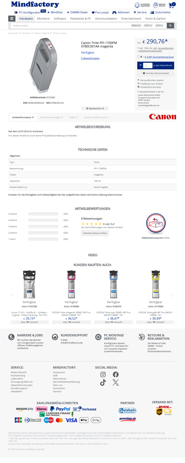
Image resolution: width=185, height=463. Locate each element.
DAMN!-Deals (77, 12)
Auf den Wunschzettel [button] (155, 73)
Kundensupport (19, 388)
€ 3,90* (159, 56)
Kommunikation (106, 18)
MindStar (55, 12)
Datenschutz (59, 378)
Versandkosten (166, 48)
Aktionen (121, 12)
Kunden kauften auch (95, 117)
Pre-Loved (100, 12)
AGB (55, 375)
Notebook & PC (80, 18)
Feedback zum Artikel (150, 83)
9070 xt (148, 25)
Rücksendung (18, 375)
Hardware (26, 18)
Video (72, 117)
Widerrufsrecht (19, 372)
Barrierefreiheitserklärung (66, 381)
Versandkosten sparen (150, 80)
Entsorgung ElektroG (21, 381)
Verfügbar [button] (87, 52)
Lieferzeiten (17, 378)
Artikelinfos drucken (149, 87)
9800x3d (136, 25)
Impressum (59, 372)
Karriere (57, 391)
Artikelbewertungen (50, 117)
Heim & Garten (155, 18)
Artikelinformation (21, 117)
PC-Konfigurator (28, 11)
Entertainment (131, 18)
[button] (11, 19)
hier (105, 443)
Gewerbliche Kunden (21, 385)
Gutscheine (160, 12)
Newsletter (16, 391)
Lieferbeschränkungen (150, 50)
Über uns (57, 385)
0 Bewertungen (90, 58)
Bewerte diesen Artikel (95, 233)
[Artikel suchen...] (89, 25)
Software (60, 18)
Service (140, 12)
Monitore (43, 18)
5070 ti (159, 25)
